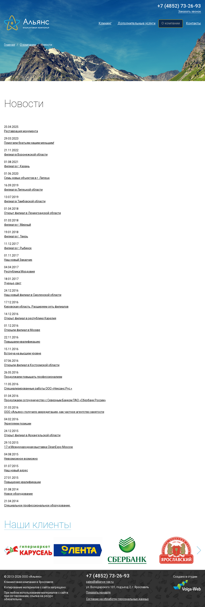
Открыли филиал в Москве (22, 330)
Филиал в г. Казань (17, 166)
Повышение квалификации (22, 482)
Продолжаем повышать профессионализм (33, 376)
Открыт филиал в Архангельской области (32, 435)
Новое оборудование (18, 493)
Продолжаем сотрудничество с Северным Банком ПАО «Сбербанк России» (55, 400)
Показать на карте (98, 592)
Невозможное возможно (21, 458)
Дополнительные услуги (136, 23)
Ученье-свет (12, 283)
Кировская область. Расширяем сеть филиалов (36, 306)
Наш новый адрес (16, 470)
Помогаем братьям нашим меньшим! (29, 142)
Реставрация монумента (21, 131)
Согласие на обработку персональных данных (117, 599)
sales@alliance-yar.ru (100, 581)
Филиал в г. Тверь (16, 236)
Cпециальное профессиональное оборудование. (37, 505)
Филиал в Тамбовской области (25, 201)
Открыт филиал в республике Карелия (30, 318)
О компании (171, 23)
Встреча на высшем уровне (22, 353)
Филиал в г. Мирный (17, 224)
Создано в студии (185, 576)
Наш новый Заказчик (18, 259)
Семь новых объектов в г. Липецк (27, 178)
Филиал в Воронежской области (26, 154)
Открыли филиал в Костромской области (31, 365)
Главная (9, 44)
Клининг (105, 23)
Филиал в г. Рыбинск (18, 248)
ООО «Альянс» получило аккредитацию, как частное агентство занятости (54, 411)
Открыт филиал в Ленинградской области (32, 213)
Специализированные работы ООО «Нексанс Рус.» (38, 388)
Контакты (193, 23)
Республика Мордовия (19, 271)
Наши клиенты (37, 524)
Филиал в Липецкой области (23, 189)
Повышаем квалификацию (22, 341)
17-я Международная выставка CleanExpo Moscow (38, 447)
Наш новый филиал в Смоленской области (32, 295)
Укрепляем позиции (17, 423)
